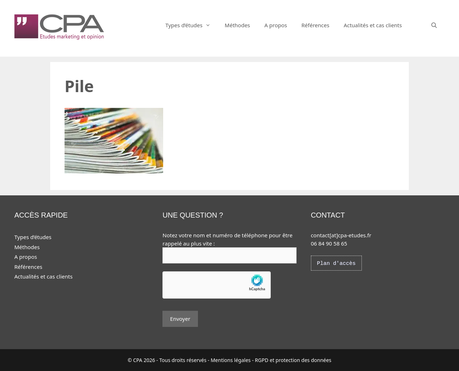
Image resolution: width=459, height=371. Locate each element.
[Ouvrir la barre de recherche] (434, 25)
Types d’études (191, 25)
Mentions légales (230, 360)
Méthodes (237, 25)
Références (315, 25)
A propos (275, 25)
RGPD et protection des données (293, 360)
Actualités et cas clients (373, 25)
